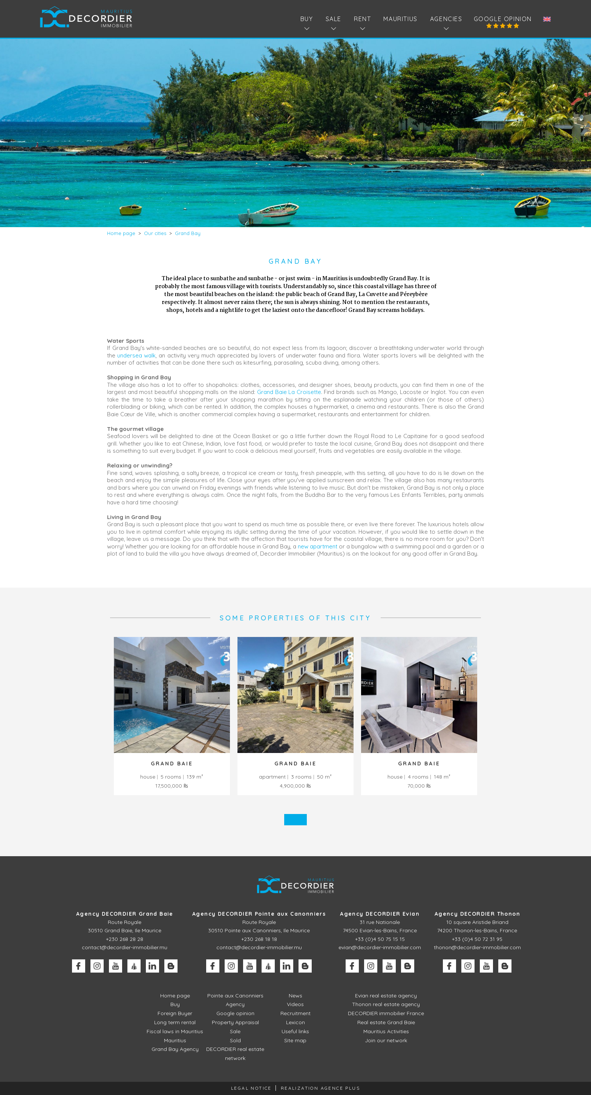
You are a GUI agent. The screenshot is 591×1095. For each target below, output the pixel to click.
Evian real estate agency (386, 995)
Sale (235, 1031)
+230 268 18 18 (259, 939)
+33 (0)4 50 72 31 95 (477, 939)
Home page (175, 995)
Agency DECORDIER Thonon (477, 913)
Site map (295, 1040)
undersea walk (136, 355)
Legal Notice (251, 1088)
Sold (235, 1040)
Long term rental (175, 1022)
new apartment (317, 546)
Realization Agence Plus (320, 1088)
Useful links (295, 1031)
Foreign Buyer (175, 1013)
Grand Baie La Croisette (289, 392)
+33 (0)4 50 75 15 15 (380, 939)
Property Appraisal (235, 1022)
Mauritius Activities (386, 1031)
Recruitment (295, 1013)
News (295, 995)
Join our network (386, 1040)
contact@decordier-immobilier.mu (124, 947)
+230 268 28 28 (124, 939)
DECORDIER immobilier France (386, 1013)
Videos (295, 1004)
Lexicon (295, 1022)
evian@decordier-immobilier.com (379, 947)
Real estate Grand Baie (386, 1022)
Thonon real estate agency (386, 1004)
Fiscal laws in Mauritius (175, 1031)
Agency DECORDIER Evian (380, 913)
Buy (175, 1004)
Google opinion (503, 19)
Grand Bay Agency (175, 1049)
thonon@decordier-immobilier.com (477, 947)
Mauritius (400, 19)
